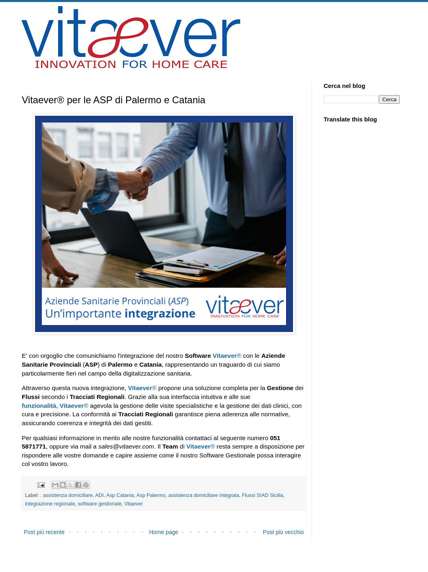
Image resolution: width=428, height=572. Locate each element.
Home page (163, 532)
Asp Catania (120, 495)
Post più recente (44, 532)
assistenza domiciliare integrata (203, 495)
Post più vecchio (283, 532)
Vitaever (225, 355)
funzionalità (39, 405)
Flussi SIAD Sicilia (262, 495)
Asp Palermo (151, 495)
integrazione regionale (50, 504)
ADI (99, 495)
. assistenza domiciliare (66, 495)
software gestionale (100, 504)
